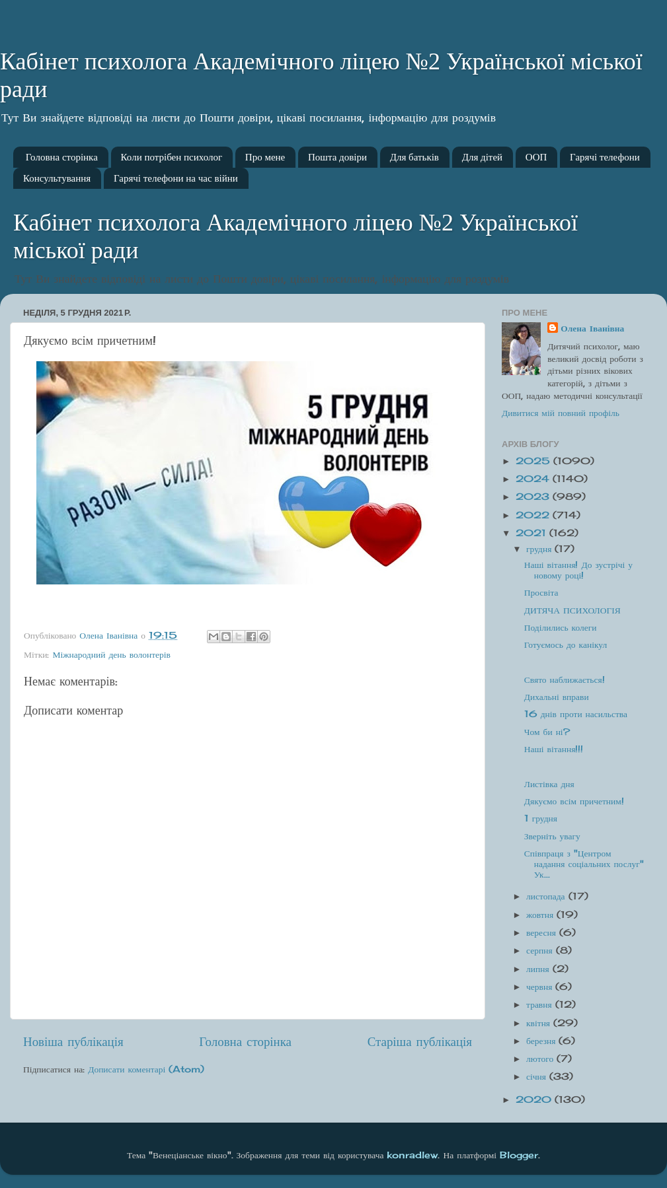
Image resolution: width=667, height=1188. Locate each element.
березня (542, 1040)
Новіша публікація (73, 1041)
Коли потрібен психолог (172, 157)
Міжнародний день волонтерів (111, 654)
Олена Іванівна (592, 328)
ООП (536, 157)
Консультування (57, 178)
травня (540, 1004)
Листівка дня (549, 784)
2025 (534, 461)
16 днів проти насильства (575, 714)
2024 (534, 478)
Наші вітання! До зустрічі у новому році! (578, 569)
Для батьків (414, 157)
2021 (532, 533)
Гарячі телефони (605, 157)
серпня (541, 950)
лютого (541, 1058)
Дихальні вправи (556, 696)
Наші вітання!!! (554, 749)
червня (540, 986)
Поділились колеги (560, 627)
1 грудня (540, 818)
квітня (539, 1023)
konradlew (412, 1155)
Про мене (265, 157)
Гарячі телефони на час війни (176, 178)
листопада (547, 896)
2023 (534, 496)
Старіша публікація (420, 1041)
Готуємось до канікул (565, 644)
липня (539, 968)
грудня (540, 548)
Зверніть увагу (552, 836)
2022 (534, 515)
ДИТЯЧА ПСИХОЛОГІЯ (572, 610)
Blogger (519, 1155)
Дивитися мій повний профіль (560, 412)
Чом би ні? (547, 731)
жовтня (541, 914)
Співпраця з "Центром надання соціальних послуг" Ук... (584, 864)
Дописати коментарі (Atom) (146, 1069)
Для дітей (482, 157)
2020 (535, 1099)
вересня (542, 932)
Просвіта (541, 592)
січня (537, 1076)
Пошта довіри (337, 157)
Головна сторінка (62, 157)
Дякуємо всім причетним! (574, 801)
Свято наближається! (564, 679)
